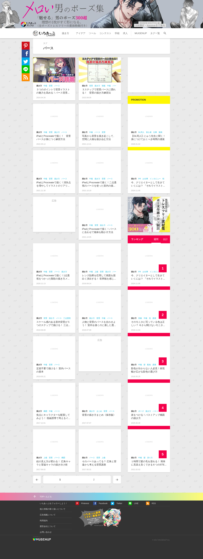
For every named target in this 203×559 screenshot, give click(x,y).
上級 (96, 272)
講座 (154, 318)
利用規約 (44, 520)
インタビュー (155, 179)
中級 (45, 86)
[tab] (156, 239)
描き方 (65, 33)
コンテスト (105, 33)
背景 (51, 86)
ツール (92, 33)
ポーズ (141, 411)
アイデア (80, 33)
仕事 (155, 132)
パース (57, 86)
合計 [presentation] (165, 239)
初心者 (149, 132)
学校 (117, 33)
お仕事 (145, 179)
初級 (103, 86)
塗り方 (150, 458)
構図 (45, 411)
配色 (149, 365)
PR (139, 179)
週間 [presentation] (156, 239)
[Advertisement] (149, 75)
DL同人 (141, 132)
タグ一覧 (155, 33)
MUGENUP (141, 33)
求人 (125, 33)
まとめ (99, 411)
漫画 (160, 132)
